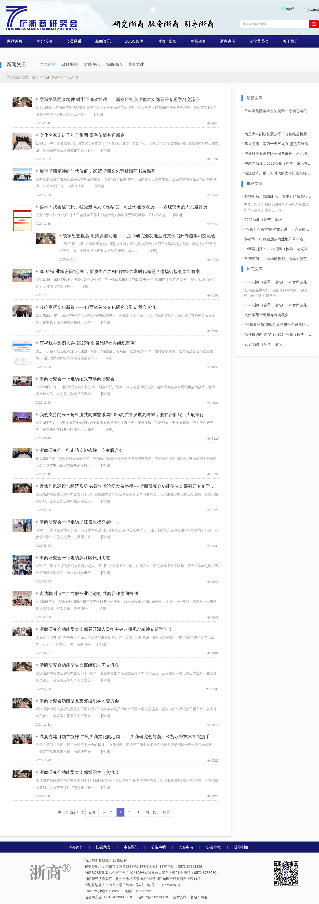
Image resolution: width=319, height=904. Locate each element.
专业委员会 (259, 41)
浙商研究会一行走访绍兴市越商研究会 (77, 378)
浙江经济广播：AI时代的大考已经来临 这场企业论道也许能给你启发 (278, 173)
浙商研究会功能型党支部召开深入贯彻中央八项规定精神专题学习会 (106, 629)
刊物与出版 (167, 41)
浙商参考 (228, 41)
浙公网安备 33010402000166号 (109, 897)
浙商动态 (114, 64)
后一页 (151, 812)
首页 (35, 77)
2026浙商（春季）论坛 (263, 219)
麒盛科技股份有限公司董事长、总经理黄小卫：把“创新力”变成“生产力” (278, 153)
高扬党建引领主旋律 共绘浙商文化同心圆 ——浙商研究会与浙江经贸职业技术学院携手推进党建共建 (138, 736)
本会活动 (44, 41)
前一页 (107, 812)
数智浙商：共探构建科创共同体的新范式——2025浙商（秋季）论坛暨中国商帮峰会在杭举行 (278, 259)
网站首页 (15, 41)
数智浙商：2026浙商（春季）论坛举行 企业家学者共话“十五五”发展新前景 (278, 196)
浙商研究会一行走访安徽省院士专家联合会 (81, 450)
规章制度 (241, 847)
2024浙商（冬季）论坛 (263, 344)
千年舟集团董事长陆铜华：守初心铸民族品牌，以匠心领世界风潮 (278, 111)
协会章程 (213, 847)
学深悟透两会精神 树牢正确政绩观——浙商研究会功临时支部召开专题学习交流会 (120, 99)
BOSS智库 (134, 41)
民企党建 (136, 64)
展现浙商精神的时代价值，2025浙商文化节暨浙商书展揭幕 (97, 171)
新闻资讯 (103, 41)
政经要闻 (70, 64)
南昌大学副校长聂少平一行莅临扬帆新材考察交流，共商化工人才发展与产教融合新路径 (278, 134)
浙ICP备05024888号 (153, 897)
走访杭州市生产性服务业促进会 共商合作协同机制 (89, 593)
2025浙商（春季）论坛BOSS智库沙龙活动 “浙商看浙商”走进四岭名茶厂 (278, 282)
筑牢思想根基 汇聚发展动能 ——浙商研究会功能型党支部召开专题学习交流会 (139, 235)
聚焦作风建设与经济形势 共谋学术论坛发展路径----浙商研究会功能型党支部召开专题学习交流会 (134, 486)
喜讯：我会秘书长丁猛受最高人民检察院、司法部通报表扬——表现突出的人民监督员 (123, 206)
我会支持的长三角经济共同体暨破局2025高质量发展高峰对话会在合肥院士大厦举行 (122, 414)
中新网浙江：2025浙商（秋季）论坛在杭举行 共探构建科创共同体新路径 (278, 249)
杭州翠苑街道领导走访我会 (266, 315)
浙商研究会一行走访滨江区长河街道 (75, 557)
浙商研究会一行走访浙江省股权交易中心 (79, 522)
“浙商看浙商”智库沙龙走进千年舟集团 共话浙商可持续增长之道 (278, 229)
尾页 (166, 812)
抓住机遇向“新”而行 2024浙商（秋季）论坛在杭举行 (278, 334)
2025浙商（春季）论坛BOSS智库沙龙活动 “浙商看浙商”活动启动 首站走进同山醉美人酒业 (278, 305)
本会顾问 (131, 847)
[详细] (98, 114)
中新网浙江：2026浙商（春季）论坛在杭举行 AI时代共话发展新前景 (278, 163)
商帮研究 (198, 41)
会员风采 (73, 41)
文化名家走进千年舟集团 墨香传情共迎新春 (82, 135)
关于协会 (290, 41)
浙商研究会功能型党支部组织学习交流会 (79, 665)
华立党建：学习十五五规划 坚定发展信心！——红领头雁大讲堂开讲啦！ (278, 144)
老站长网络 (198, 897)
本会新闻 (48, 64)
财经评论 (92, 64)
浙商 (290, 9)
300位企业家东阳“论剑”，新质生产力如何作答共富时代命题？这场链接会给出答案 (120, 271)
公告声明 (158, 847)
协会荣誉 (103, 847)
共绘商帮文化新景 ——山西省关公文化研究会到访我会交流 (98, 307)
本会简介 (75, 847)
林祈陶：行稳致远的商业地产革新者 (273, 239)
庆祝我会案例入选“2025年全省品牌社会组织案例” (88, 343)
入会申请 (311, 10)
